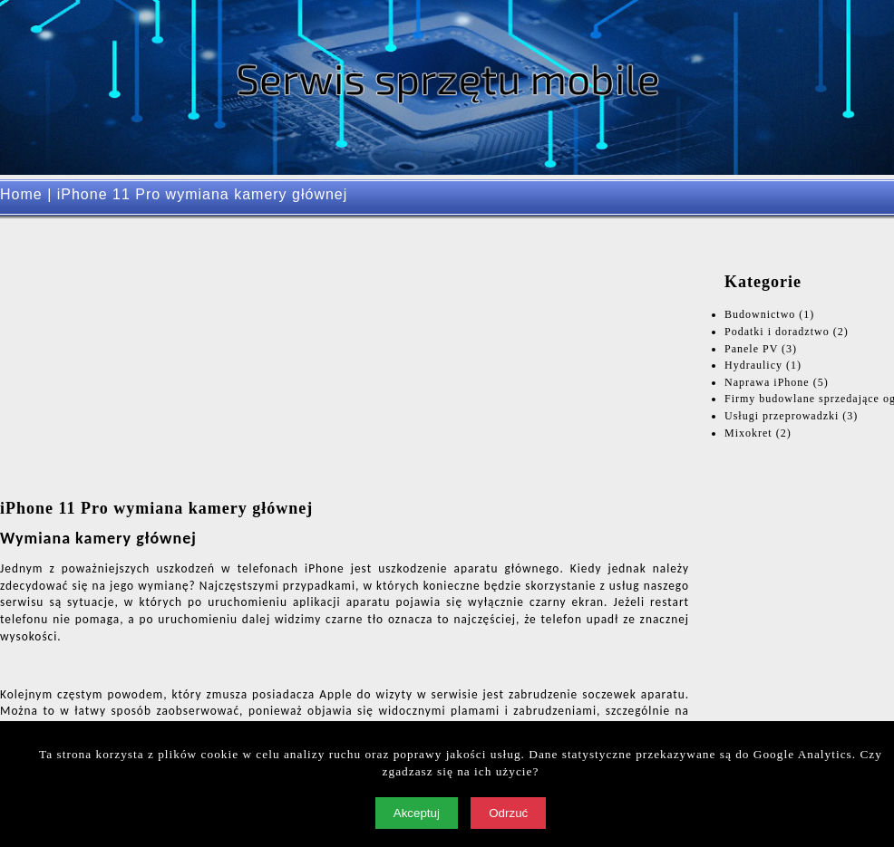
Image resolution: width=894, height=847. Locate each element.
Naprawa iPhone (767, 382)
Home (21, 194)
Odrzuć (508, 813)
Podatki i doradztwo (777, 331)
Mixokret (748, 433)
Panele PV (751, 348)
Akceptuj (417, 813)
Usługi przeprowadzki (781, 415)
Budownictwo (759, 314)
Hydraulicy (753, 365)
